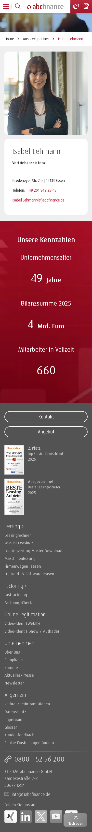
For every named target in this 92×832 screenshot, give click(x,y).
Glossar (10, 727)
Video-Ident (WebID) (22, 623)
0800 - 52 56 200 (39, 759)
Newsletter (14, 682)
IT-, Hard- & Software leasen (29, 573)
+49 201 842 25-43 (41, 190)
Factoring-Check (18, 602)
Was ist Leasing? (18, 542)
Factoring (13, 585)
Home (9, 38)
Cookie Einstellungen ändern (29, 742)
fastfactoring (15, 594)
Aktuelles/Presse (19, 675)
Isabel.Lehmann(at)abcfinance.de (38, 200)
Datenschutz (15, 711)
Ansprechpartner (36, 38)
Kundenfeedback (19, 734)
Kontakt (46, 417)
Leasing (12, 526)
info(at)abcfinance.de (31, 794)
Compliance (14, 659)
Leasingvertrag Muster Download (33, 550)
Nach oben (75, 823)
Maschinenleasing (20, 558)
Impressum (14, 719)
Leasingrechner (17, 535)
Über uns (12, 652)
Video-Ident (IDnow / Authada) (31, 631)
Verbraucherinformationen (27, 703)
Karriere (11, 667)
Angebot (46, 432)
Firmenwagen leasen (22, 566)
